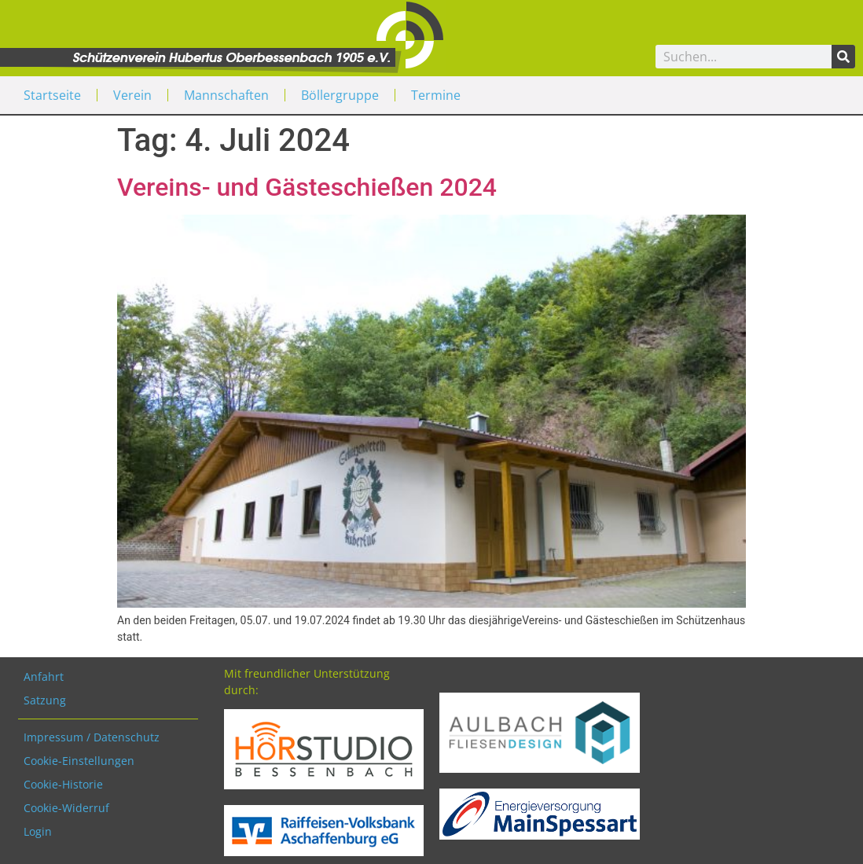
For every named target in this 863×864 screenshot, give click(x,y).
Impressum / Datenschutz (92, 737)
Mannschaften (226, 95)
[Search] (843, 56)
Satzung (45, 700)
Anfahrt (44, 676)
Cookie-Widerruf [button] (66, 807)
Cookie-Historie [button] (63, 784)
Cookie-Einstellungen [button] (79, 760)
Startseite (52, 95)
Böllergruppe (340, 95)
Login (38, 831)
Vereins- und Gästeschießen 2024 (307, 187)
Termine (436, 95)
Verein (132, 95)
